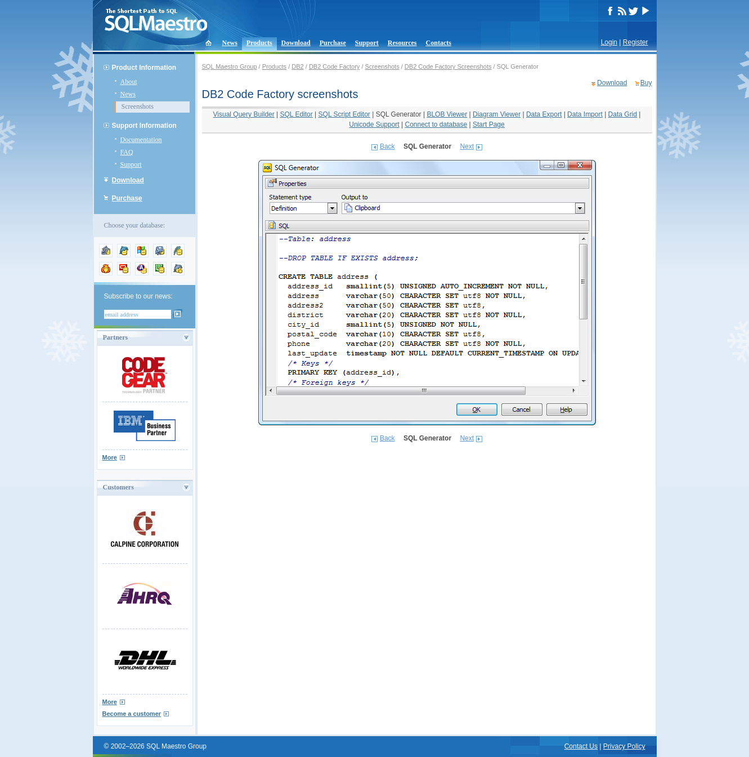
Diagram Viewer (497, 114)
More (109, 457)
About (128, 82)
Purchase (333, 43)
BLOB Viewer (447, 114)
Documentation (141, 140)
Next (467, 146)
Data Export (544, 114)
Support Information (144, 126)
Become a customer (132, 713)
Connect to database (436, 124)
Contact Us (581, 746)
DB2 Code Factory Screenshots (448, 66)
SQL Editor (296, 114)
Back (387, 146)
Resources (402, 43)
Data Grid (622, 114)
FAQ (126, 152)
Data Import (585, 114)
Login (609, 42)
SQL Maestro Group (229, 66)
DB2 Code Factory (334, 66)
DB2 (297, 66)
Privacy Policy (624, 746)
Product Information (144, 68)
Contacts (438, 43)
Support (367, 43)
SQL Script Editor (344, 114)
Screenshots (138, 106)
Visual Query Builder (244, 114)
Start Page (489, 124)
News (229, 43)
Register (635, 42)
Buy (646, 83)
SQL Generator (398, 114)
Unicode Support (374, 124)
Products (259, 43)
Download (296, 43)
